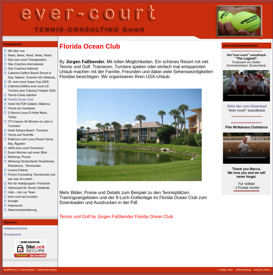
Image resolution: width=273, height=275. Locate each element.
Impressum (15, 205)
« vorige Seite (225, 269)
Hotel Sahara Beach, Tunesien (28, 130)
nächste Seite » (262, 269)
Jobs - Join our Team (21, 192)
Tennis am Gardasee (21, 108)
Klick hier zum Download (247, 106)
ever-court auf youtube (23, 196)
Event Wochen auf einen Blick (27, 152)
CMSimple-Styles (47, 269)
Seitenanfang (243, 269)
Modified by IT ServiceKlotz (19, 269)
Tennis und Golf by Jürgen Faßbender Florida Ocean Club (116, 216)
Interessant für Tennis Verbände (28, 187)
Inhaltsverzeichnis (15, 228)
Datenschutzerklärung (22, 209)
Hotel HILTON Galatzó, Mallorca (29, 103)
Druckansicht (12, 234)
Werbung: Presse (20, 156)
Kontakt (13, 201)
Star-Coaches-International (25, 64)
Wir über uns (16, 50)
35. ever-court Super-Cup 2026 (28, 81)
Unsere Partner (18, 170)
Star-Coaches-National (23, 68)
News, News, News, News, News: (30, 55)
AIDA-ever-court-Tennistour (26, 148)
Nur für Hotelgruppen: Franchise (29, 183)
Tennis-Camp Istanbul (22, 95)
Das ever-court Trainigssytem (27, 59)
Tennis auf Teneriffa (20, 134)
